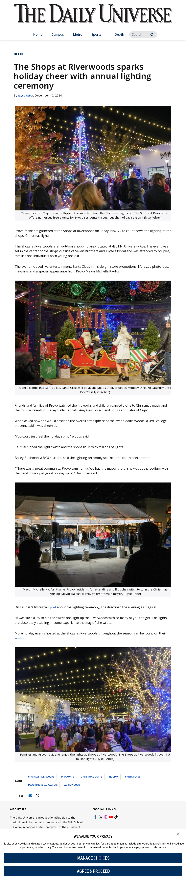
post (53, 607)
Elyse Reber (26, 95)
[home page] (93, 18)
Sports (96, 34)
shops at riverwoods (41, 776)
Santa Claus (133, 776)
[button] (178, 834)
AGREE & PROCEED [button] (93, 871)
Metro (77, 34)
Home (37, 34)
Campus (58, 34)
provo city (67, 776)
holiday (113, 776)
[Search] (143, 34)
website (20, 638)
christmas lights (92, 776)
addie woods (72, 784)
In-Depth (117, 34)
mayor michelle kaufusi (43, 784)
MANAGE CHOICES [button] (93, 858)
